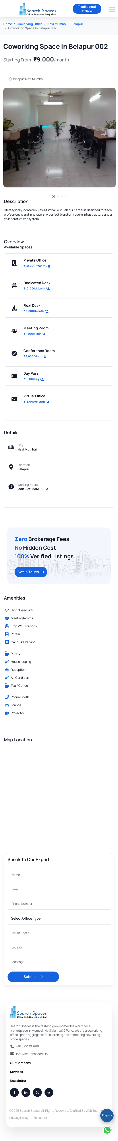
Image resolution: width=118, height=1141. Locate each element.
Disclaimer (40, 1117)
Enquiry (107, 1115)
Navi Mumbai (57, 24)
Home (7, 24)
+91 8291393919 (27, 1046)
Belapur (77, 24)
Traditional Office (87, 8)
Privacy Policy (18, 1117)
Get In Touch (30, 571)
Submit (33, 976)
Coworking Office (30, 24)
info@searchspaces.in (32, 1054)
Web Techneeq (96, 1110)
